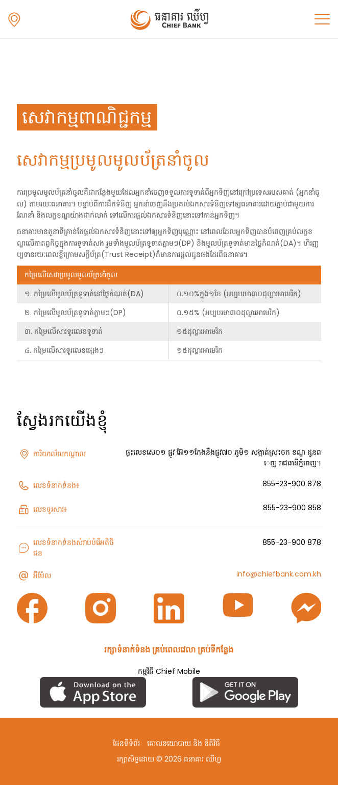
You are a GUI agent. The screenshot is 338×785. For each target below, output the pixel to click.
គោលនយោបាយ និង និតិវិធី (183, 743)
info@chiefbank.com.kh (278, 574)
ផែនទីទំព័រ (126, 743)
